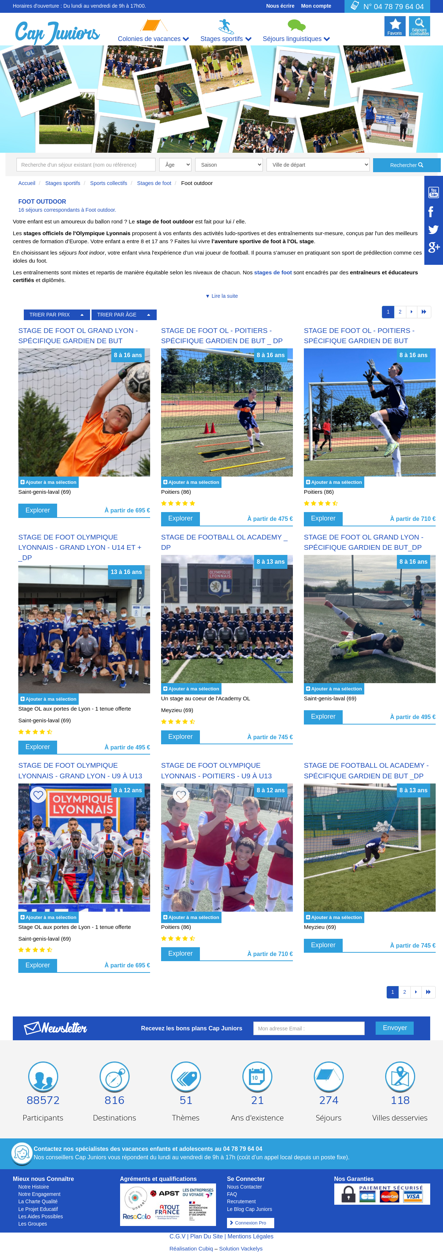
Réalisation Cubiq (191, 1248)
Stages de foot (154, 183)
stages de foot (273, 272)
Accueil (27, 183)
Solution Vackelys (241, 1248)
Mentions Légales (250, 1236)
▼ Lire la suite (221, 296)
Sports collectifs (108, 183)
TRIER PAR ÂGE (117, 315)
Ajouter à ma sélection (51, 482)
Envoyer (395, 1027)
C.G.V (178, 1236)
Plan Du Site (206, 1236)
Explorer (38, 510)
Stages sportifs (63, 183)
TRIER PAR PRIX (49, 315)
